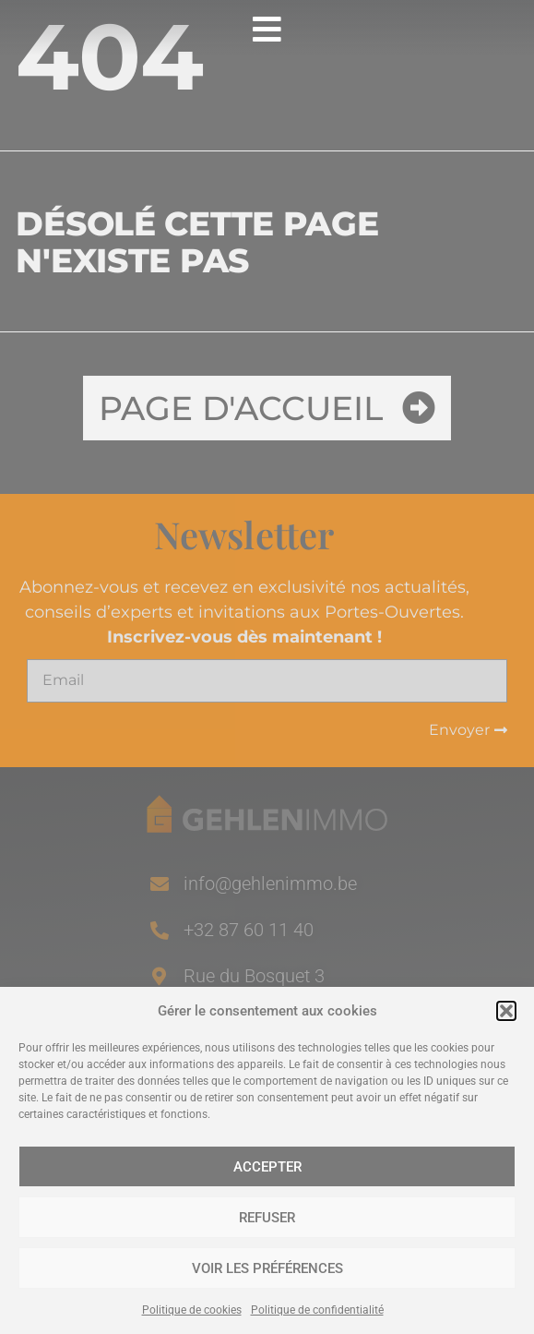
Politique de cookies (192, 1310)
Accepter (267, 1167)
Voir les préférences (267, 1268)
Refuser (267, 1217)
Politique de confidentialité (317, 1310)
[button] (506, 1011)
